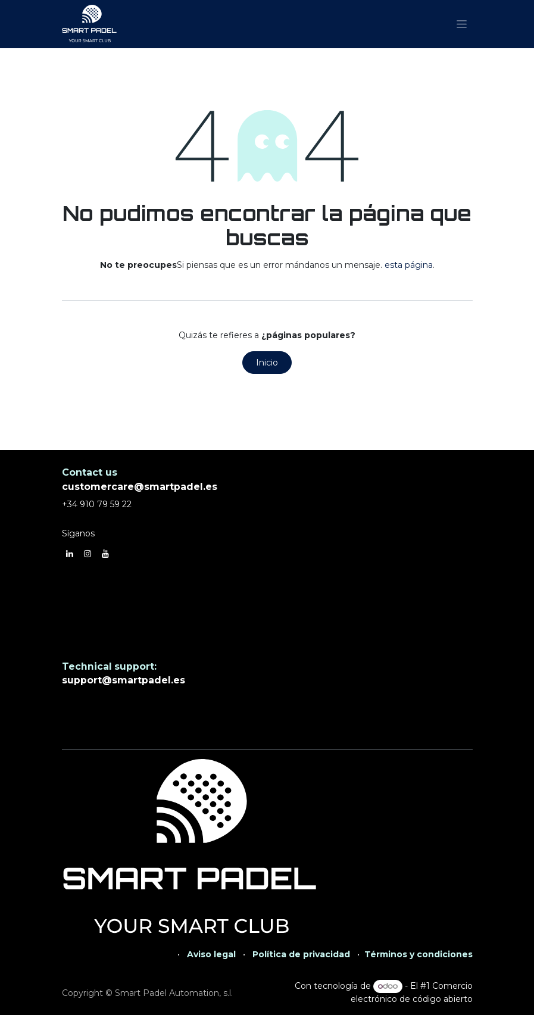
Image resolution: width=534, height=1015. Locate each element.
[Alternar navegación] (462, 24)
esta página (409, 265)
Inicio (267, 362)
